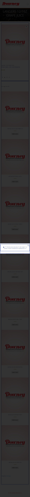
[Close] (28, 245)
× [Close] (28, 245)
